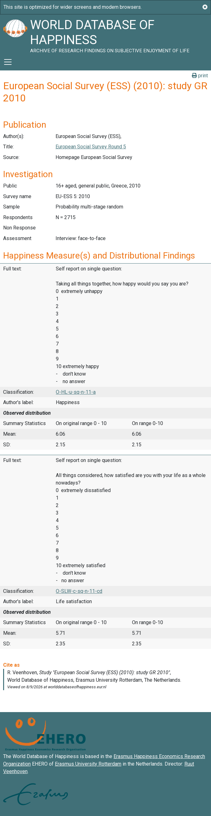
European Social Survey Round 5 (90, 147)
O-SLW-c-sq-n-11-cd (79, 591)
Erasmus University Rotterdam (88, 764)
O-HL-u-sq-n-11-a (76, 392)
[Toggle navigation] (8, 62)
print (200, 76)
